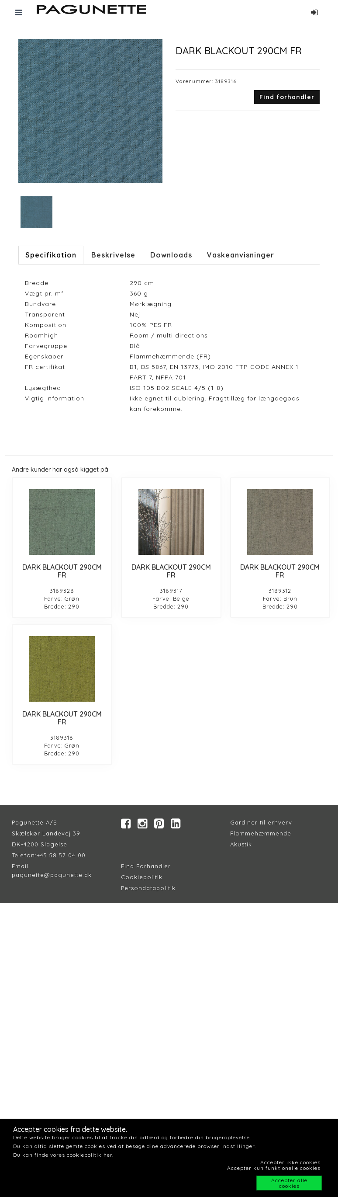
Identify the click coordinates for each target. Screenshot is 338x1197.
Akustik (241, 844)
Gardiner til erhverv (261, 822)
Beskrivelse (113, 255)
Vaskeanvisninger (240, 255)
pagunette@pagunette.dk (52, 874)
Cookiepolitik (141, 876)
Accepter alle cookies (289, 1183)
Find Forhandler (146, 866)
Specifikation (50, 255)
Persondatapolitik (148, 887)
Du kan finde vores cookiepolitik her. (63, 1155)
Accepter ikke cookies (290, 1162)
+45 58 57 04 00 (61, 855)
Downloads (171, 255)
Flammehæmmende (260, 833)
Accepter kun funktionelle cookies (274, 1168)
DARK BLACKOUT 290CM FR (62, 571)
